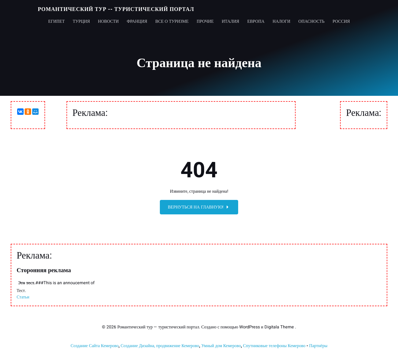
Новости (108, 21)
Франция (137, 21)
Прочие (205, 21)
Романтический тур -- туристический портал (116, 9)
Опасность (311, 21)
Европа (255, 21)
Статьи (23, 297)
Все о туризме (172, 21)
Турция (81, 21)
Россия (341, 21)
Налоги (281, 21)
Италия (230, 21)
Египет (56, 21)
